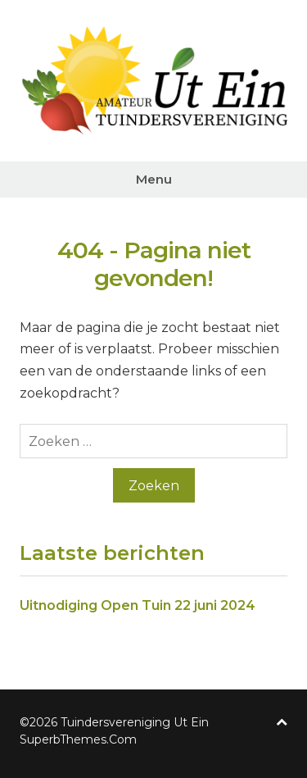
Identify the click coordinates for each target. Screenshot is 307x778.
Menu (154, 179)
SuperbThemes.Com (78, 739)
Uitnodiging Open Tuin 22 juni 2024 (137, 605)
